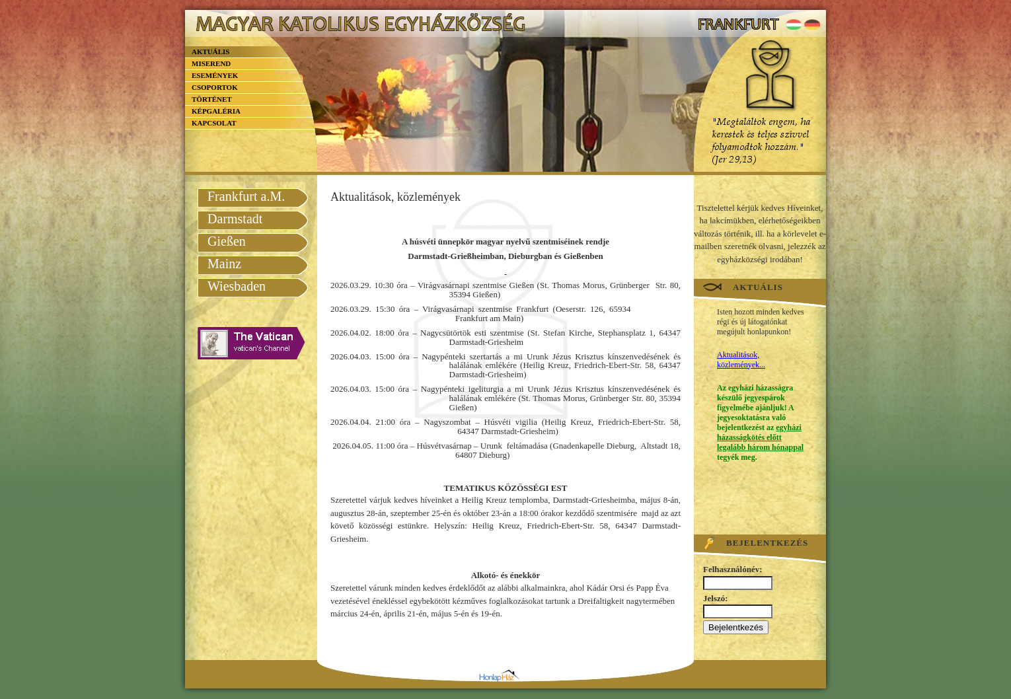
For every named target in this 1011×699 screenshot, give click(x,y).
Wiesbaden (236, 286)
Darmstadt (234, 218)
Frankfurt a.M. (246, 196)
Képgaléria (216, 111)
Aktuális (210, 51)
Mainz (224, 263)
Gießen (226, 241)
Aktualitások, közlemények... (741, 359)
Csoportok (215, 87)
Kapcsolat (214, 123)
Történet (212, 99)
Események (215, 75)
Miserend (211, 63)
